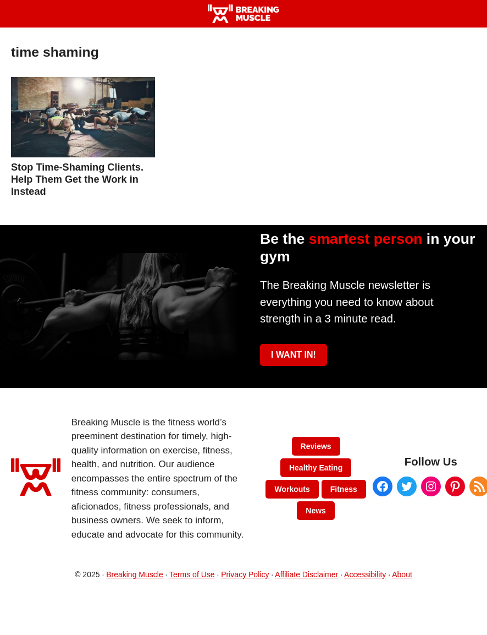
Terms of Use (191, 574)
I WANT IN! (293, 354)
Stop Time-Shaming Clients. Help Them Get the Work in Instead (77, 179)
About (402, 574)
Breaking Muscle (134, 574)
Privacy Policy (245, 574)
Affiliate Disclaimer (306, 574)
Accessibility (365, 574)
